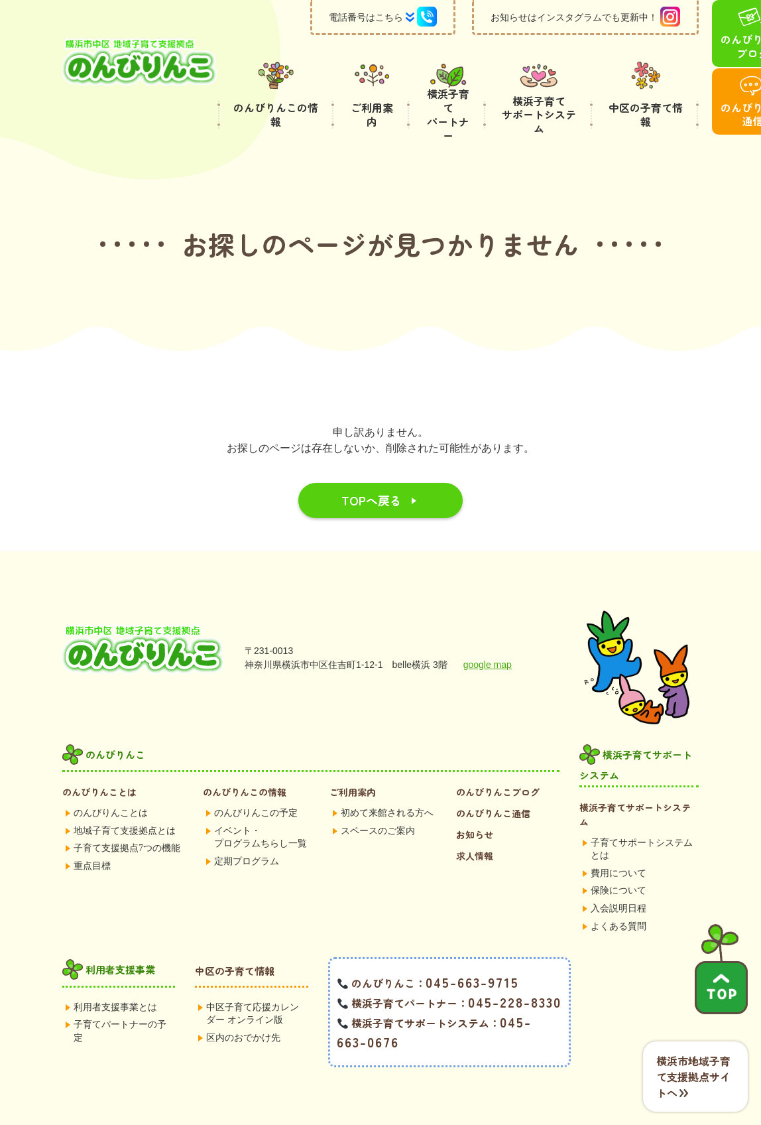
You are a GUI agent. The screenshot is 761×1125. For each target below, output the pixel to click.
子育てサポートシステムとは (642, 817)
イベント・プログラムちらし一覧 (260, 805)
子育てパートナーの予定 (120, 999)
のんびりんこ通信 (493, 781)
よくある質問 (618, 894)
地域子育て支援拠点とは (125, 799)
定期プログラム (246, 829)
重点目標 (92, 834)
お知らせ (474, 802)
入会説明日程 (618, 877)
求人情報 (474, 823)
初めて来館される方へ (387, 781)
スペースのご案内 (378, 799)
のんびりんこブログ (498, 760)
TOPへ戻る (371, 468)
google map (487, 633)
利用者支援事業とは (115, 975)
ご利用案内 (352, 760)
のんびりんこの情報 (244, 760)
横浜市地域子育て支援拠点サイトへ (693, 1076)
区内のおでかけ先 (243, 1006)
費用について (618, 841)
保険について (618, 859)
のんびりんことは (99, 760)
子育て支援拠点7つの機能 (127, 816)
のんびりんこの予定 (256, 781)
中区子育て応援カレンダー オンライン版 (252, 982)
